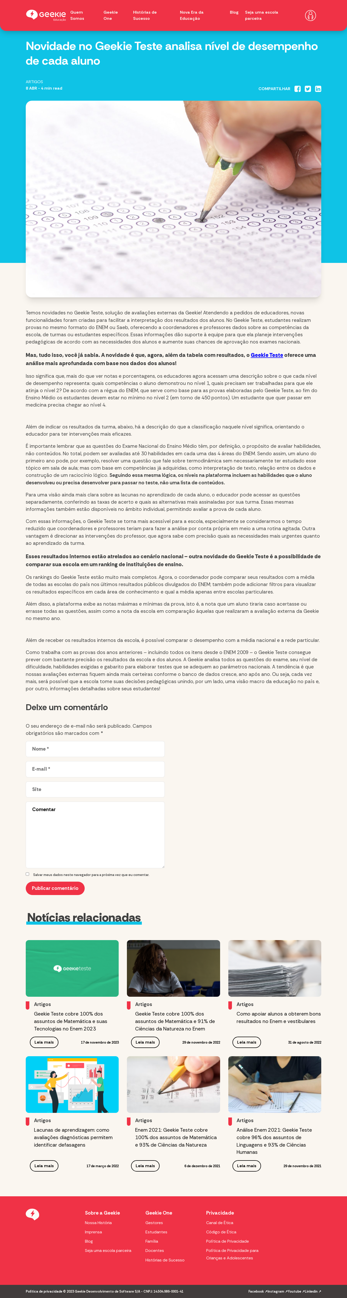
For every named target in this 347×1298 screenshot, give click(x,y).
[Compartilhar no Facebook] (297, 88)
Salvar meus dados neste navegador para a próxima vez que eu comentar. (91, 875)
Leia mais (44, 1042)
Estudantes (156, 1232)
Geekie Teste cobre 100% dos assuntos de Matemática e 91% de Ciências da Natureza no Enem (175, 1021)
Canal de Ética (219, 1222)
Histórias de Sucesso (165, 1260)
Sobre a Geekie (102, 1213)
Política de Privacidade (227, 1241)
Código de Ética (221, 1232)
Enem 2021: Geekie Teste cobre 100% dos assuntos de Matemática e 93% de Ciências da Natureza (176, 1137)
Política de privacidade (44, 1291)
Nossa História (98, 1222)
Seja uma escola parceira (108, 1250)
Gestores (154, 1222)
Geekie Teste (267, 354)
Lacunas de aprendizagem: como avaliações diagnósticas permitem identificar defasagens (73, 1137)
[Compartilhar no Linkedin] (318, 88)
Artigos (34, 81)
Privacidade (220, 1213)
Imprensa (93, 1232)
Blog (234, 12)
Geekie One (158, 1213)
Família (151, 1241)
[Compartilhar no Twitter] (308, 88)
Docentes (154, 1250)
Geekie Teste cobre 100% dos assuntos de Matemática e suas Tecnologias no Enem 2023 (70, 1021)
